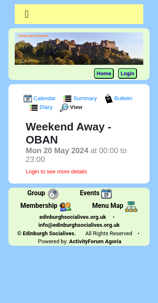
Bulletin (118, 98)
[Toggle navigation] (26, 14)
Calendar (40, 98)
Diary (41, 107)
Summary (80, 98)
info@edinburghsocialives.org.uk (79, 225)
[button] (27, 14)
